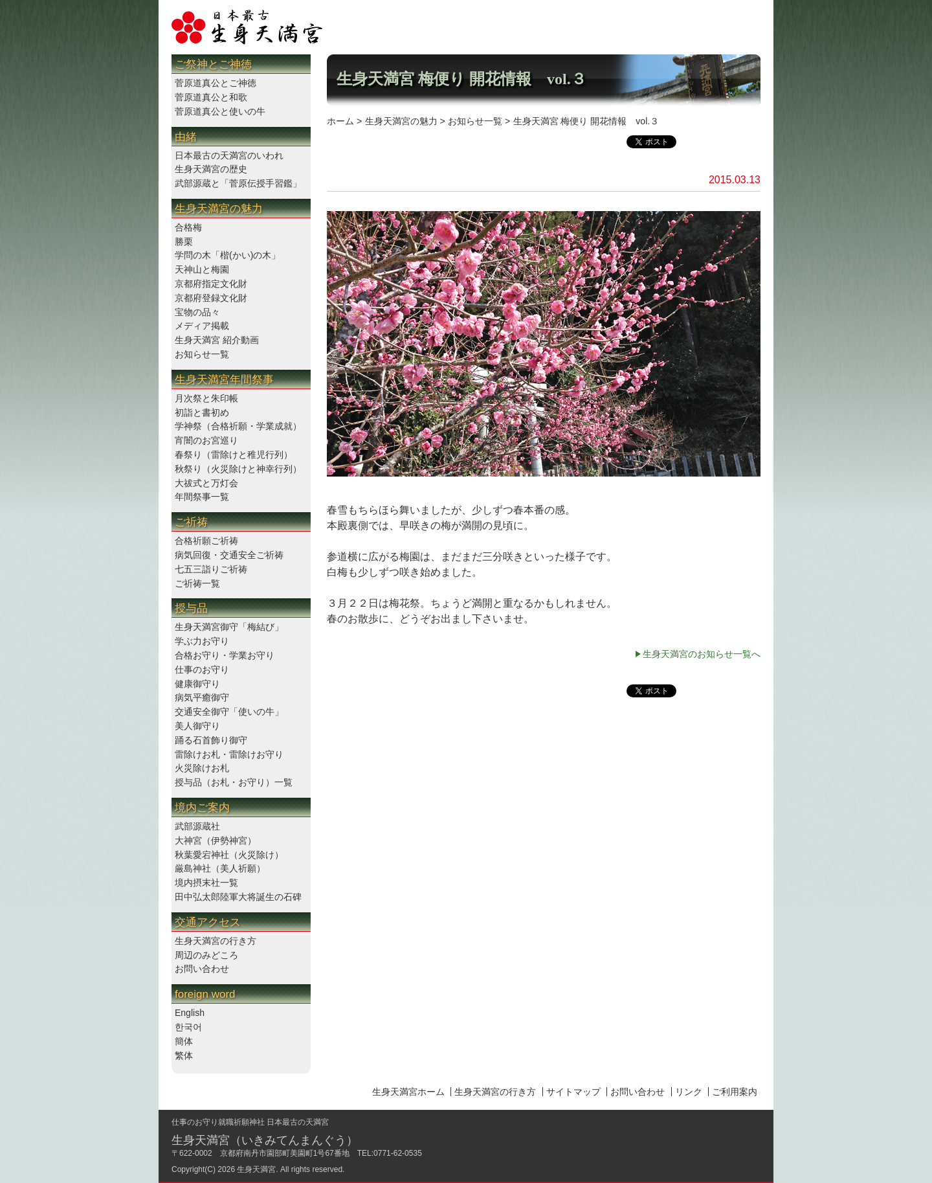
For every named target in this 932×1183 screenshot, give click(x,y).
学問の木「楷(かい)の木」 (227, 255)
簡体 (184, 1041)
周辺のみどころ (206, 955)
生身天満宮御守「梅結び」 (229, 627)
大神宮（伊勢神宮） (215, 840)
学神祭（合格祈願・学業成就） (238, 426)
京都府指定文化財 (211, 283)
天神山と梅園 (202, 269)
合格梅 (188, 227)
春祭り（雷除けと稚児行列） (234, 454)
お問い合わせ (202, 968)
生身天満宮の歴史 (211, 169)
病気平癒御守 (202, 697)
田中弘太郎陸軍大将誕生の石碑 (238, 897)
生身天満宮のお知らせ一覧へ (701, 654)
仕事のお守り (202, 669)
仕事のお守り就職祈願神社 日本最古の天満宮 (250, 1122)
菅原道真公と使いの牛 (220, 111)
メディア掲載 (202, 326)
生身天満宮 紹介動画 (217, 340)
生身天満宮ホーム (408, 1092)
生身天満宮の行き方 (215, 941)
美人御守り (197, 726)
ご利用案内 (734, 1092)
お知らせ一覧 (202, 354)
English (190, 1013)
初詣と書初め (202, 412)
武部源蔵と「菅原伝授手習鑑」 (238, 183)
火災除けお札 (202, 768)
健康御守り (197, 684)
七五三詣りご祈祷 (211, 569)
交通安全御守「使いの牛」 (229, 711)
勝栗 (184, 241)
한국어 (188, 1027)
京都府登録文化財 (211, 298)
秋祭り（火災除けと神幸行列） (238, 469)
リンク (688, 1092)
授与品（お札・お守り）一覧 (234, 782)
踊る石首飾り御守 (211, 740)
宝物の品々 (197, 312)
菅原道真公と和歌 (211, 97)
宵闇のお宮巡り (206, 440)
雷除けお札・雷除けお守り (229, 754)
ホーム (340, 121)
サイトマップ (573, 1092)
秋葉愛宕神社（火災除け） (229, 855)
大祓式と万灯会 (206, 483)
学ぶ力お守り (202, 641)
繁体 (184, 1055)
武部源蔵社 (197, 826)
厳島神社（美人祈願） (220, 868)
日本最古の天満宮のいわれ (229, 155)
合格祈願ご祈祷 (206, 540)
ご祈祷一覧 (197, 583)
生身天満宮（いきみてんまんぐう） (265, 1140)
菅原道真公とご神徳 (215, 83)
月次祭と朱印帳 (206, 398)
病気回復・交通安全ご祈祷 (229, 555)
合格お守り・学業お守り (224, 655)
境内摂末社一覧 (206, 882)
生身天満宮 (256, 1169)
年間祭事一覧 (202, 496)
